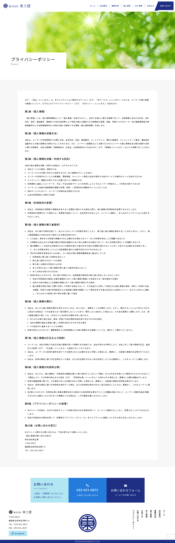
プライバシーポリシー (133, 519)
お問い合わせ (166, 4)
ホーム (164, 513)
